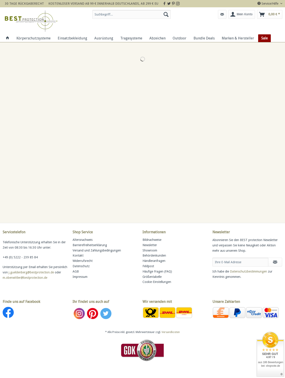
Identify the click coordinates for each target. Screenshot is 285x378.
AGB (76, 271)
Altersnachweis (83, 240)
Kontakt (78, 255)
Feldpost (148, 266)
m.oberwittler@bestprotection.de (25, 277)
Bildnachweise (151, 240)
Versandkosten (171, 332)
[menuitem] (131, 16)
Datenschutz (81, 266)
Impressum (80, 277)
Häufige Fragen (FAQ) (157, 271)
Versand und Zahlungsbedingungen (97, 250)
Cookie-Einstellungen (156, 282)
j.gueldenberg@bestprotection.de (31, 272)
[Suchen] (166, 14)
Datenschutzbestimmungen (248, 271)
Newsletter (149, 245)
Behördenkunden (154, 255)
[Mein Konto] (241, 14)
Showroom (149, 250)
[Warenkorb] (269, 14)
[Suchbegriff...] (131, 14)
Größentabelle (152, 277)
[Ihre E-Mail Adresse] (240, 262)
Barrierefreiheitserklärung (90, 245)
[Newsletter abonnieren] (275, 262)
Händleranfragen (153, 261)
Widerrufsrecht (83, 261)
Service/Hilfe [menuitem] (268, 3)
